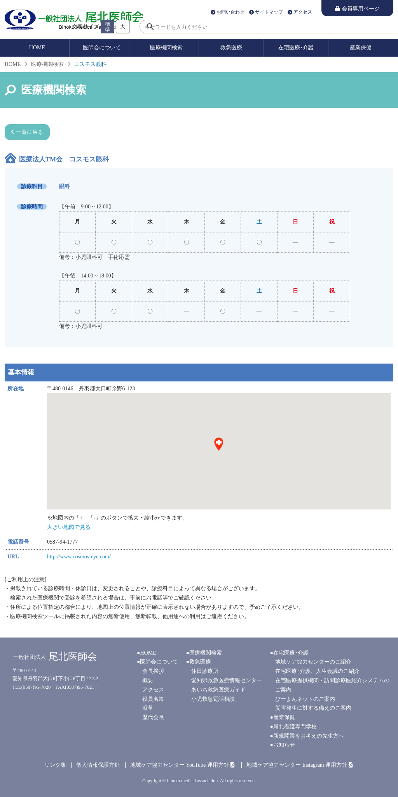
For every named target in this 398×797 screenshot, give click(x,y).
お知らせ (284, 745)
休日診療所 (204, 671)
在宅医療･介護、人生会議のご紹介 (317, 671)
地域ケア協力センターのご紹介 (313, 662)
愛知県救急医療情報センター (226, 680)
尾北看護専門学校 (295, 726)
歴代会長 (153, 717)
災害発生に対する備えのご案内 (313, 708)
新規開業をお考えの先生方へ (308, 736)
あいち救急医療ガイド (218, 690)
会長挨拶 (153, 671)
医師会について (102, 47)
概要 (147, 680)
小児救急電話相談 (213, 699)
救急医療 (231, 47)
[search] (266, 26)
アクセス (302, 12)
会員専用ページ (361, 9)
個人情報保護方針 (98, 765)
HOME (37, 47)
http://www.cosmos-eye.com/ (79, 557)
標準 (107, 26)
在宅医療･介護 (296, 47)
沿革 (147, 708)
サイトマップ (269, 12)
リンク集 (55, 765)
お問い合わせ (230, 12)
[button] (219, 444)
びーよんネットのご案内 (305, 699)
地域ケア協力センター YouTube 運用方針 (179, 765)
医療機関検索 (166, 47)
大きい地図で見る (69, 527)
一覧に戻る (29, 132)
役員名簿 (153, 699)
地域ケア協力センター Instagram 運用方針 (296, 765)
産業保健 (361, 47)
